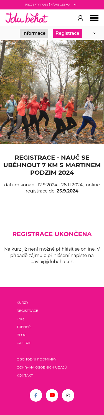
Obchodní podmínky (36, 359)
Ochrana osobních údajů (42, 367)
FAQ (20, 319)
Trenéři (24, 327)
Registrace (67, 33)
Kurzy (22, 302)
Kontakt (25, 375)
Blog (21, 335)
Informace (33, 33)
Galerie (24, 343)
